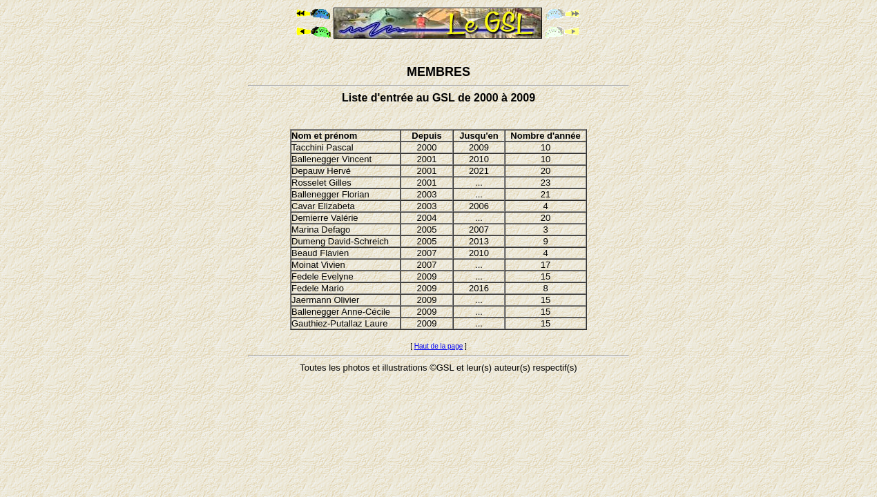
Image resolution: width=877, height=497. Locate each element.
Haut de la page (438, 346)
